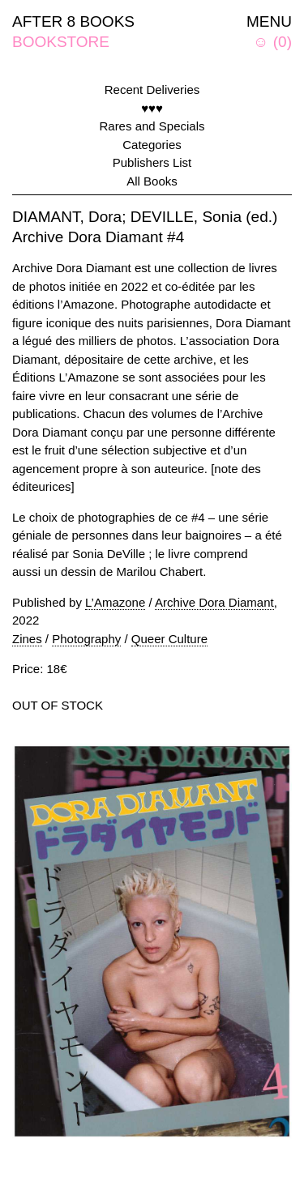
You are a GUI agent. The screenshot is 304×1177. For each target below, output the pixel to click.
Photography (86, 639)
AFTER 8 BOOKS (73, 21)
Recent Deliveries (152, 89)
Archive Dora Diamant (214, 602)
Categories (152, 144)
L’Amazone (115, 602)
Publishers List (152, 162)
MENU (269, 21)
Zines (27, 639)
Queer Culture (169, 639)
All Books (152, 181)
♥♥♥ (152, 108)
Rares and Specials (151, 126)
